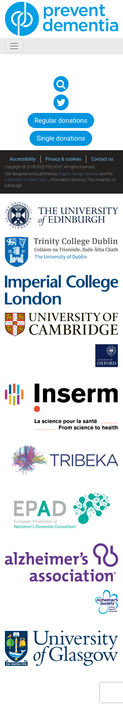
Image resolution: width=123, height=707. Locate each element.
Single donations (60, 138)
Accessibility (22, 159)
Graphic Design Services (78, 174)
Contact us (102, 159)
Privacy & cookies (63, 159)
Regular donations (60, 120)
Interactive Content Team (26, 179)
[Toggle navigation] (14, 46)
